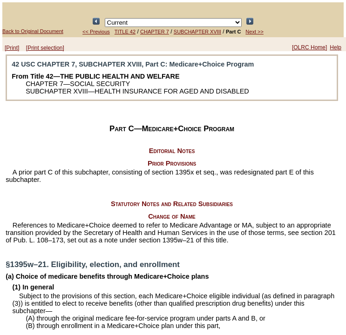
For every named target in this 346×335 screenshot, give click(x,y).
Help (335, 47)
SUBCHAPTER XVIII (197, 31)
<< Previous (96, 31)
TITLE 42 (125, 31)
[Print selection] (45, 48)
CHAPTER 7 (154, 31)
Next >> (254, 31)
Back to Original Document (32, 31)
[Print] (12, 48)
